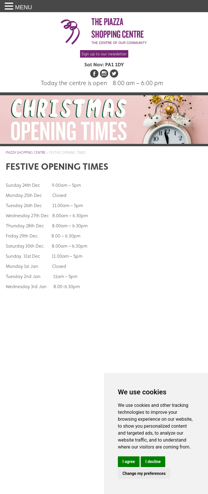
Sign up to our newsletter (104, 54)
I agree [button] (128, 461)
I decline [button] (153, 461)
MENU (23, 7)
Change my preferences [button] (144, 473)
